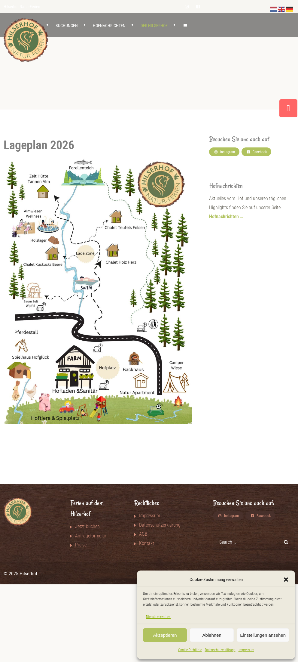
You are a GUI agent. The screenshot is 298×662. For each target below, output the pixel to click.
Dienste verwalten (158, 617)
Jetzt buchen (87, 526)
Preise (81, 545)
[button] (286, 580)
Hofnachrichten (109, 25)
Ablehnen (211, 635)
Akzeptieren (165, 635)
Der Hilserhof (154, 25)
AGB (143, 534)
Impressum (246, 650)
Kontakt (146, 543)
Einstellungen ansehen (263, 635)
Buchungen (67, 25)
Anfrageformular (90, 536)
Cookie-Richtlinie (190, 650)
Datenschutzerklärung (220, 650)
